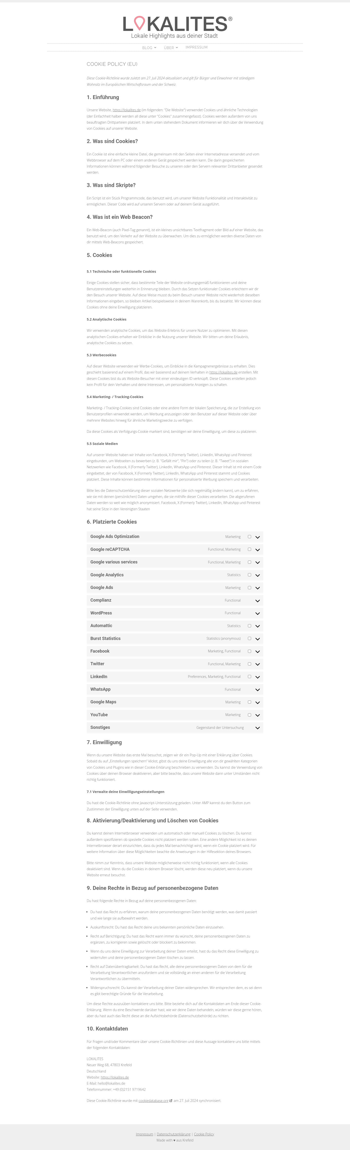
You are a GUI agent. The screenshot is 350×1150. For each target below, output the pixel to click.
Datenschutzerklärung (174, 1134)
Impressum (197, 47)
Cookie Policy (204, 1134)
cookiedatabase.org (153, 1100)
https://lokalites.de (127, 110)
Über (169, 48)
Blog (147, 48)
